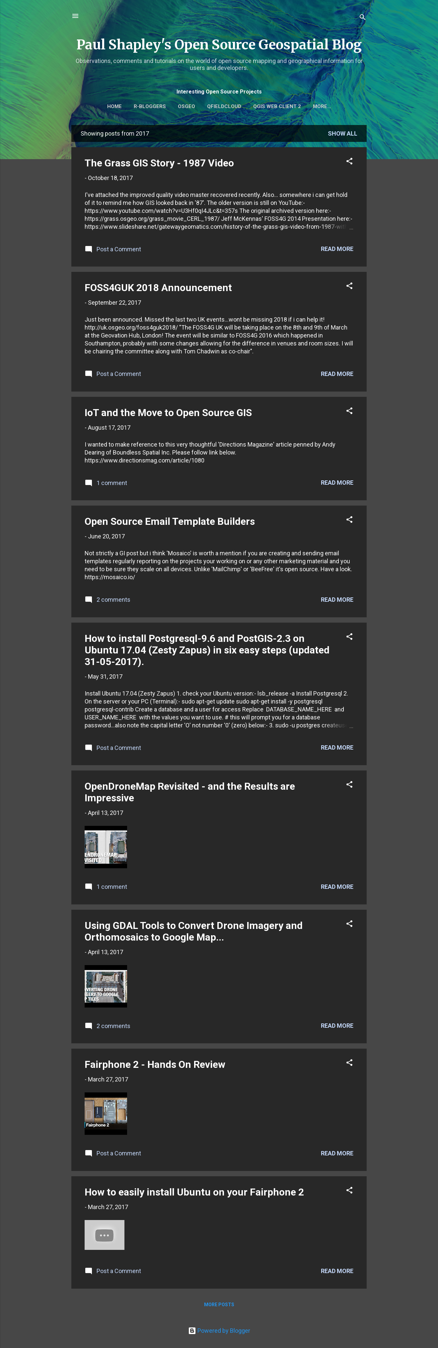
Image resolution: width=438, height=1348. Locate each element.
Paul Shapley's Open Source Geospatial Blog (219, 44)
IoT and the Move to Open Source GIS (168, 414)
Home (129, 106)
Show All (342, 134)
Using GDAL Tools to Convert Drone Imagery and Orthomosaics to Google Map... (194, 932)
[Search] (363, 18)
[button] (349, 163)
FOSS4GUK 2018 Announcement (158, 289)
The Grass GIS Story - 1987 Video (159, 164)
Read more (337, 250)
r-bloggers (165, 106)
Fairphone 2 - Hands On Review (155, 1066)
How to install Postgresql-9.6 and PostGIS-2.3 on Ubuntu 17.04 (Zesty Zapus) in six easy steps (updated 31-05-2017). (207, 651)
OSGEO (201, 106)
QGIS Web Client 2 (292, 106)
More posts (219, 1306)
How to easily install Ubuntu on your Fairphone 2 (194, 1193)
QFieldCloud (239, 106)
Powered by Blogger (219, 1330)
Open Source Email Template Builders (170, 522)
